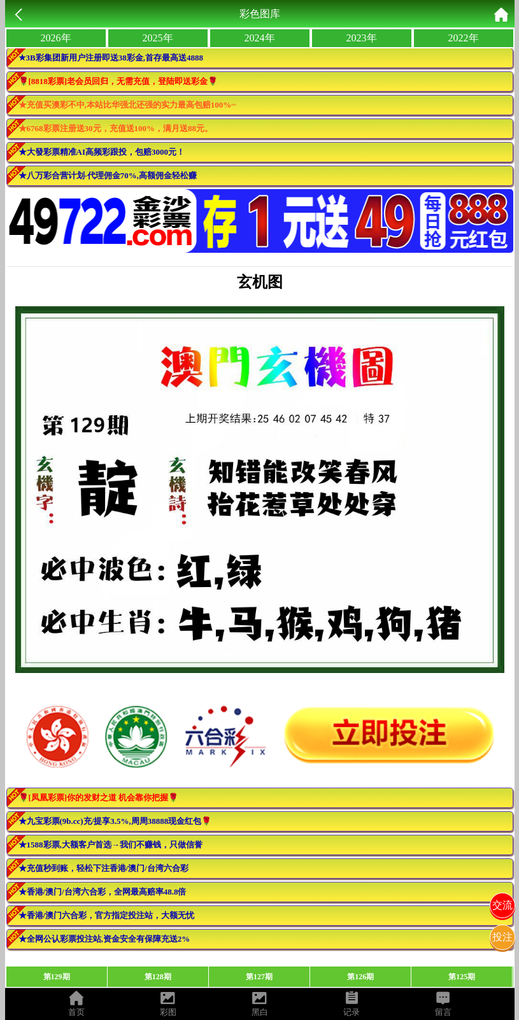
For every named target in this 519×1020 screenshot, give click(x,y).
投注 (502, 936)
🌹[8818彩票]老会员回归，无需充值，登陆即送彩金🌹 (118, 81)
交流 (502, 905)
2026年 (56, 37)
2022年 (463, 37)
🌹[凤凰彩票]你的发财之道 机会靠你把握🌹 (98, 797)
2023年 (361, 37)
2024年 (260, 37)
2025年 (158, 37)
